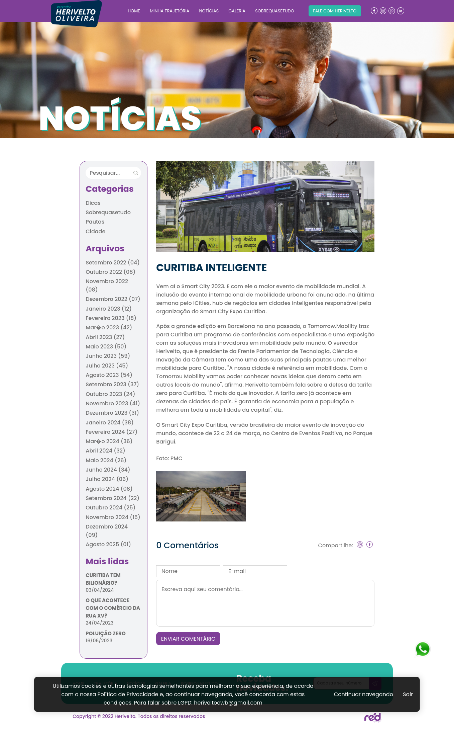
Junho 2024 (108, 470)
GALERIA (236, 11)
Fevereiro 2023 (111, 318)
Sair (408, 694)
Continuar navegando (363, 694)
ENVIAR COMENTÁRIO (188, 639)
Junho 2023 (108, 356)
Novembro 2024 (113, 517)
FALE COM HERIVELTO (334, 11)
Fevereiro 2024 (111, 432)
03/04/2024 (100, 590)
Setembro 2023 (112, 384)
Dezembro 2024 (107, 531)
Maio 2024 (106, 460)
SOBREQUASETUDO (274, 11)
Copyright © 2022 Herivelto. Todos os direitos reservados (139, 716)
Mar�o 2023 (109, 327)
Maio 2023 (106, 346)
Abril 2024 (105, 451)
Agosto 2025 (108, 544)
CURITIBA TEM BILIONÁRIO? (103, 579)
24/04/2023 (99, 623)
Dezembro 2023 (112, 413)
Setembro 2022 (113, 262)
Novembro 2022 (107, 285)
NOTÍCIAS (209, 11)
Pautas (95, 222)
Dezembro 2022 (113, 299)
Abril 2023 (105, 337)
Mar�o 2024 (109, 441)
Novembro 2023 (113, 403)
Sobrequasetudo (108, 212)
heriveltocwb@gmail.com (228, 703)
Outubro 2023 (110, 394)
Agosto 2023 (109, 375)
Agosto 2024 (109, 489)
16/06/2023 (99, 640)
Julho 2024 (107, 479)
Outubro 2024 (110, 507)
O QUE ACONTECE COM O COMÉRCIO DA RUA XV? (113, 608)
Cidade (95, 231)
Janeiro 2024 (110, 422)
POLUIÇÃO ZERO (105, 633)
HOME (134, 11)
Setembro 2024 (112, 498)
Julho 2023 (107, 366)
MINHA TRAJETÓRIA (169, 11)
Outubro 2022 (110, 272)
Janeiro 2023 (109, 309)
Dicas (93, 203)
